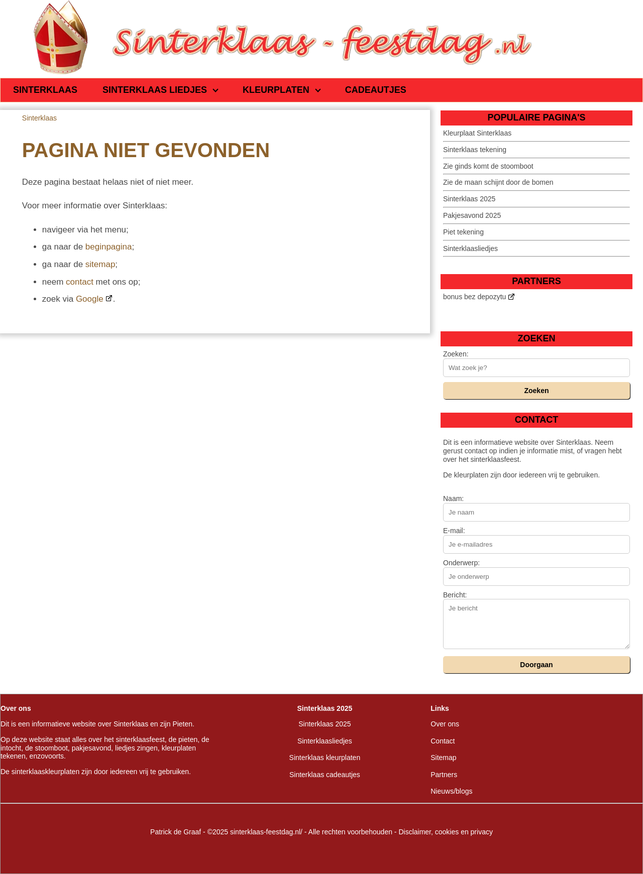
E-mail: (454, 531)
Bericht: (455, 595)
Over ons (445, 724)
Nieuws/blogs (451, 791)
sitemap (100, 264)
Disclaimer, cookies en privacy (445, 832)
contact (79, 282)
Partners (444, 775)
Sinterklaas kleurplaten (325, 758)
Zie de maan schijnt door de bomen (498, 182)
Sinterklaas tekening (474, 150)
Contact (443, 741)
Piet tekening (463, 232)
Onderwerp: (461, 563)
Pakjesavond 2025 (472, 215)
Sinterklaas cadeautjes (324, 775)
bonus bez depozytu (474, 297)
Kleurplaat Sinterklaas (477, 133)
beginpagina (108, 247)
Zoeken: (456, 354)
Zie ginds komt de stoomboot (488, 166)
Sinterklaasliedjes (470, 248)
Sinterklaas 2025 (469, 199)
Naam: (453, 498)
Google (89, 299)
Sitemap (443, 758)
